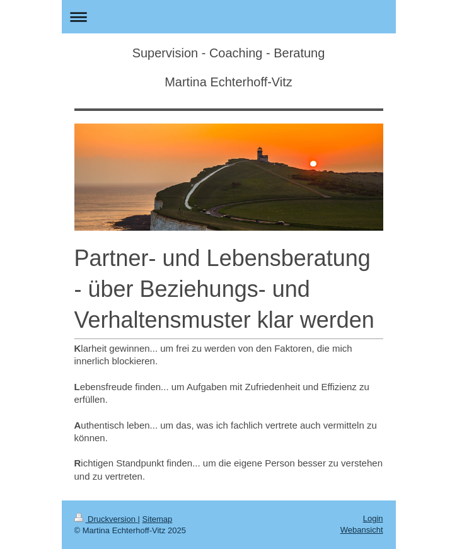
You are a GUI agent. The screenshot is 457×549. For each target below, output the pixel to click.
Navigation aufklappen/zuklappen (229, 16)
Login (373, 518)
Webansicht (361, 530)
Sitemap (157, 519)
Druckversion (106, 519)
